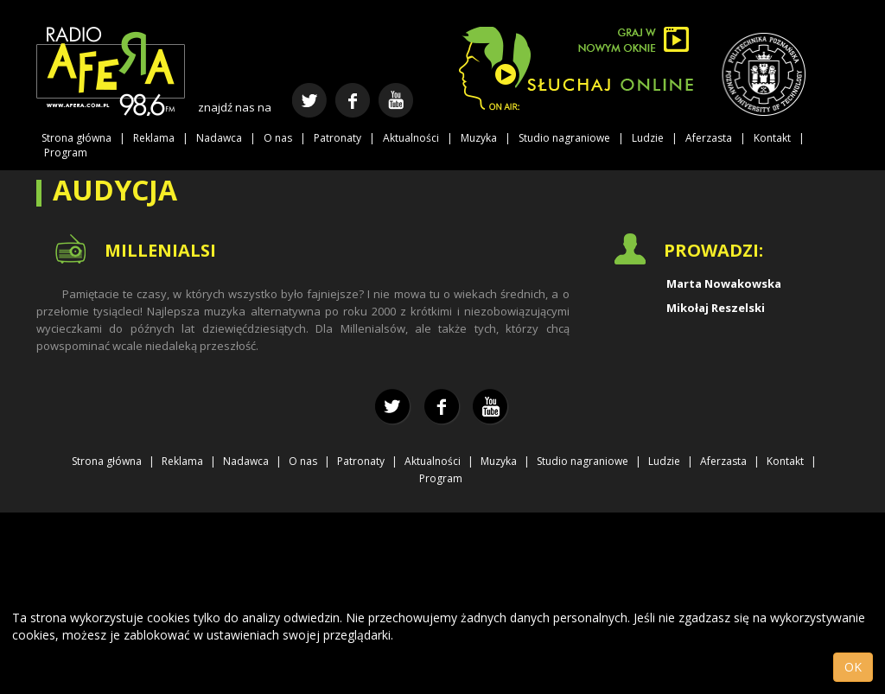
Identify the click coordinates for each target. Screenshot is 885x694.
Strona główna (76, 138)
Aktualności (411, 138)
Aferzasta (708, 138)
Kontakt (772, 138)
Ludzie (648, 138)
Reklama (154, 138)
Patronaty (337, 138)
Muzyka (479, 138)
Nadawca (219, 138)
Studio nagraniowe (564, 138)
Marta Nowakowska (723, 283)
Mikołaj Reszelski (715, 307)
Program (65, 152)
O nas (278, 138)
